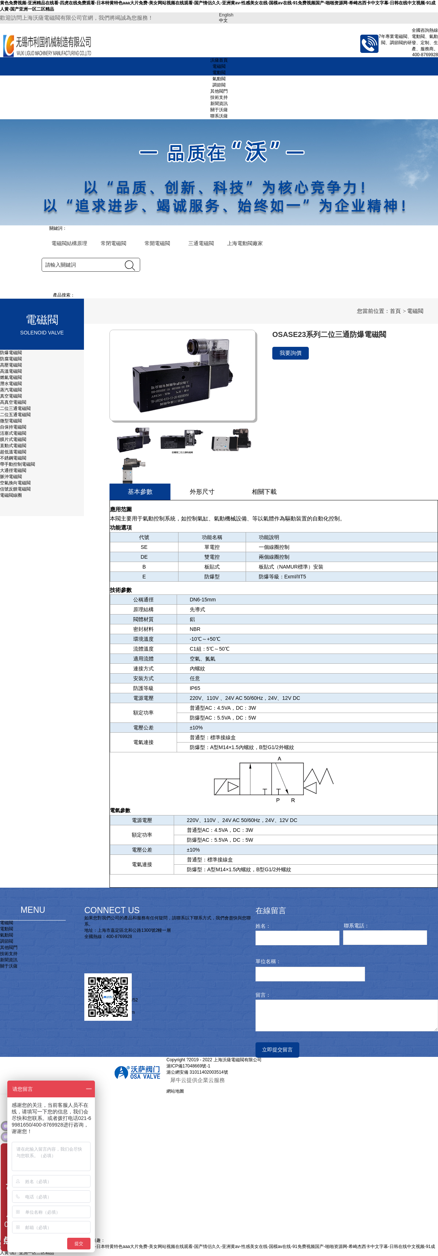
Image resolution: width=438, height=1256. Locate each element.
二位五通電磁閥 (15, 414)
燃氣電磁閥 (11, 377)
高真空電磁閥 (13, 402)
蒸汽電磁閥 (11, 389)
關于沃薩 (219, 109)
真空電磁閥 (11, 396)
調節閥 (219, 85)
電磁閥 (219, 66)
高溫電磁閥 (11, 371)
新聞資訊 (219, 103)
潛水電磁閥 (11, 383)
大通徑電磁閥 (13, 470)
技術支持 (219, 97)
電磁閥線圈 (11, 495)
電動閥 (219, 72)
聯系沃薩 (219, 116)
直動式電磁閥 (13, 445)
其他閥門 (219, 91)
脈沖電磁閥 (11, 476)
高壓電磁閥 (11, 365)
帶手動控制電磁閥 (17, 464)
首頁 (395, 311)
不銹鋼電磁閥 (13, 458)
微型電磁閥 (11, 420)
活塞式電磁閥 (13, 433)
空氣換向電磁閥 (15, 482)
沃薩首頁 (219, 60)
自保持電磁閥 (13, 427)
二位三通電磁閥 (15, 408)
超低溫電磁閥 (13, 451)
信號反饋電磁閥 (15, 489)
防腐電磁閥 (11, 358)
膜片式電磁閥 (13, 439)
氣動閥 (219, 78)
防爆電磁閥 (11, 352)
